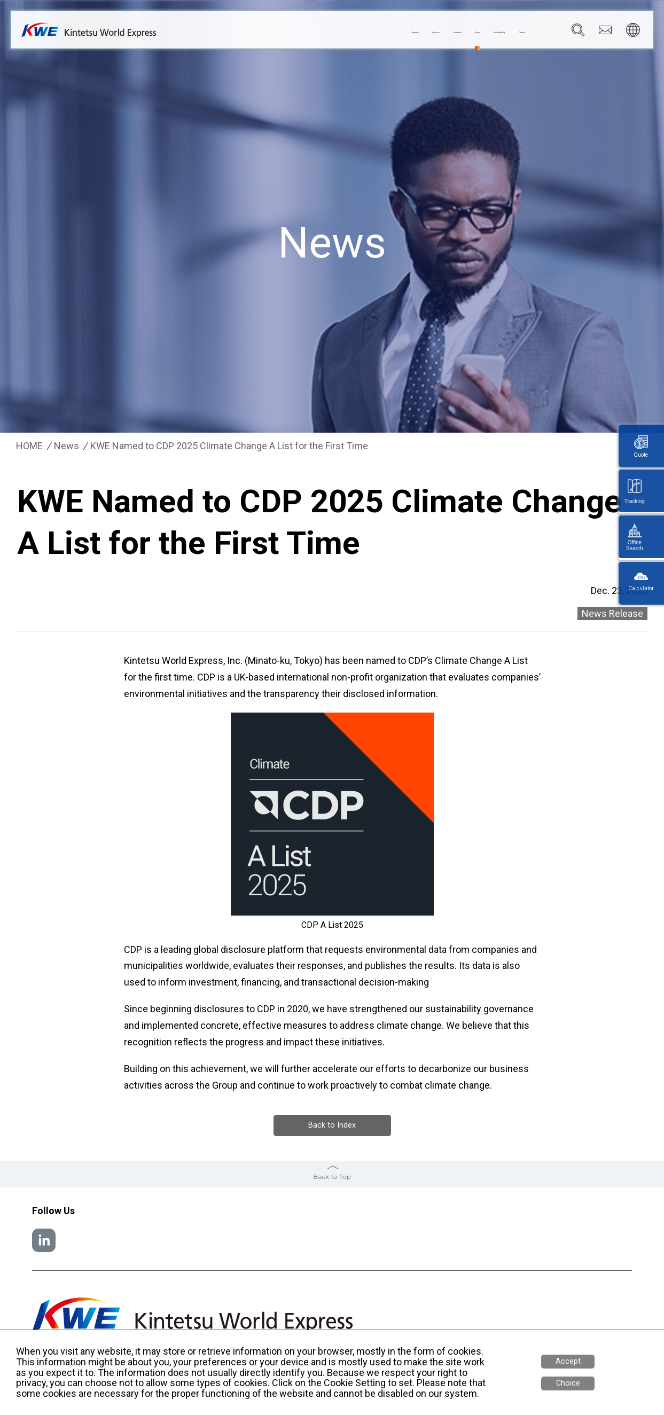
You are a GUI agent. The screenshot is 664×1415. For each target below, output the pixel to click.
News (408, 32)
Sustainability (457, 32)
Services (316, 32)
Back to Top (331, 1175)
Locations (365, 32)
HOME (29, 446)
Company (269, 32)
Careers (510, 32)
